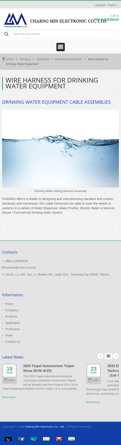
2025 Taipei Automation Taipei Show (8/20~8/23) (48, 368)
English (112, 5)
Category (25, 59)
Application (43, 59)
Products (11, 316)
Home (10, 59)
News (9, 335)
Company (11, 310)
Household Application (68, 59)
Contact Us (12, 341)
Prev (100, 356)
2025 (9, 380)
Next (116, 356)
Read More (9, 397)
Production (12, 329)
